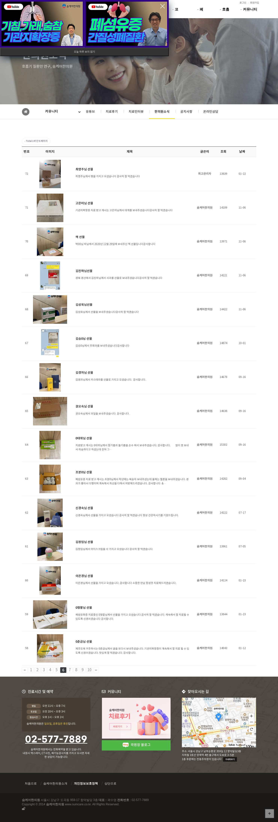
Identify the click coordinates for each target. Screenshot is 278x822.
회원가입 (254, 2)
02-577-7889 (56, 739)
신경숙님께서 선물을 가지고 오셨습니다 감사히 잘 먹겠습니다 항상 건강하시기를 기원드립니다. (128, 515)
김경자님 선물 (84, 372)
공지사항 (186, 112)
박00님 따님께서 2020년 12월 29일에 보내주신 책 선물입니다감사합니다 (116, 244)
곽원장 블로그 (136, 745)
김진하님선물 (84, 271)
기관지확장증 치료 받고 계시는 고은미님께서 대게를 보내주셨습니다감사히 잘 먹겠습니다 (125, 210)
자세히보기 (230, 759)
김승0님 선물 (84, 338)
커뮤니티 (51, 111)
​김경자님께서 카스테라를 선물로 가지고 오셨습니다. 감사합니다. (111, 379)
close (163, 6)
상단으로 (110, 783)
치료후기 (112, 112)
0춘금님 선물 (84, 641)
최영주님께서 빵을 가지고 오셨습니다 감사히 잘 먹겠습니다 (108, 176)
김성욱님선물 (84, 305)
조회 (223, 152)
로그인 (243, 2)
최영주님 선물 (84, 169)
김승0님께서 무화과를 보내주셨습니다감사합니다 (104, 345)
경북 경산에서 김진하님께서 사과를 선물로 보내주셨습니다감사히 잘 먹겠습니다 (120, 278)
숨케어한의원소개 (55, 783)
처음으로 (31, 783)
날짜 (242, 152)
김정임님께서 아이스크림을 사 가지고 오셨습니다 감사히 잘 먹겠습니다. (115, 549)
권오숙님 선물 (84, 406)
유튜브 (90, 112)
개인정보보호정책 (86, 783)
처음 (25, 670)
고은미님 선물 (84, 203)
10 (89, 670)
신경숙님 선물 (84, 508)
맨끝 (96, 670)
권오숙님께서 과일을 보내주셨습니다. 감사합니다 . (103, 413)
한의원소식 (161, 112)
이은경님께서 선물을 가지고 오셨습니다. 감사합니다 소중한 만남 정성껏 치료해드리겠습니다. (126, 583)
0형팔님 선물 (84, 607)
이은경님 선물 (84, 576)
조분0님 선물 (84, 472)
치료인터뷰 (136, 112)
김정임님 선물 (84, 542)
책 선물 (80, 237)
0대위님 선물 (84, 438)
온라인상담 (210, 112)
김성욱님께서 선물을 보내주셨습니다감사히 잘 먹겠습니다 (108, 312)
